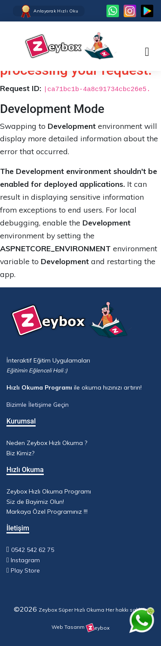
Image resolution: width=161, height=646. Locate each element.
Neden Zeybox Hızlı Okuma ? (46, 443)
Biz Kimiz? (20, 453)
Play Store (25, 570)
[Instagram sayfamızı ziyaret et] (129, 10)
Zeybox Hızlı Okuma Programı (48, 491)
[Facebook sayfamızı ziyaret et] (147, 10)
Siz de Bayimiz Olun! (35, 502)
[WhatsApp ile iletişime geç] (142, 620)
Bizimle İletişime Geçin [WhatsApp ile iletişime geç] (37, 404)
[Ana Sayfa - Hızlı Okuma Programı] (62, 46)
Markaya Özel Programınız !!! (47, 511)
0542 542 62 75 (32, 550)
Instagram (25, 560)
